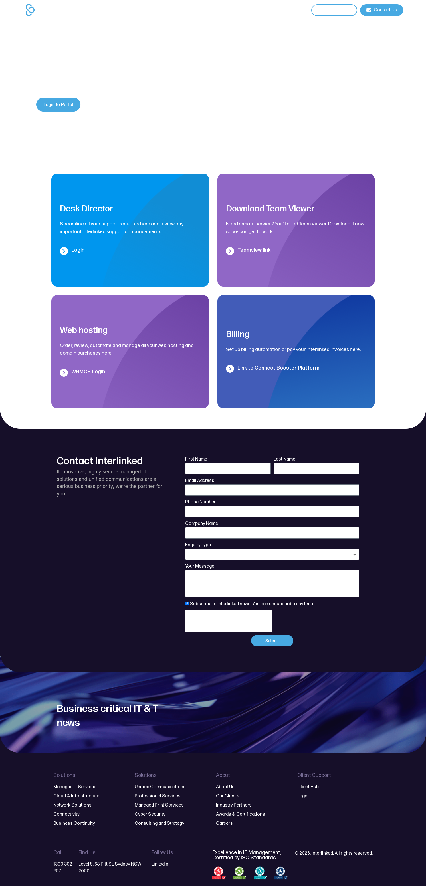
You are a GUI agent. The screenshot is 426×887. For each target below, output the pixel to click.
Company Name (201, 523)
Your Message (199, 566)
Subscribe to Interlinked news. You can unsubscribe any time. (252, 604)
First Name (196, 459)
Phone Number (200, 502)
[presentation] (228, 621)
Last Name (284, 459)
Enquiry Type (198, 545)
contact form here (58, 84)
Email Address (199, 480)
